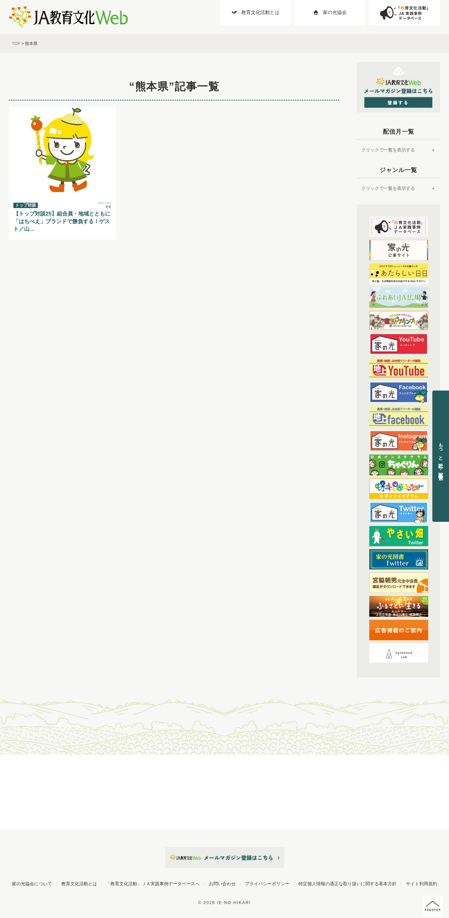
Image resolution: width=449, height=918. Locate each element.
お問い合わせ (222, 883)
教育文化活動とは (79, 883)
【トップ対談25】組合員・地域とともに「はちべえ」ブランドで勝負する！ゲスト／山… (61, 221)
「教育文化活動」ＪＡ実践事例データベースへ (153, 883)
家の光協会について (32, 883)
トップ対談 (25, 205)
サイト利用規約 (421, 883)
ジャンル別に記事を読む (30, 772)
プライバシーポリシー (267, 883)
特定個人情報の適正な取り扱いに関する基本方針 (347, 883)
